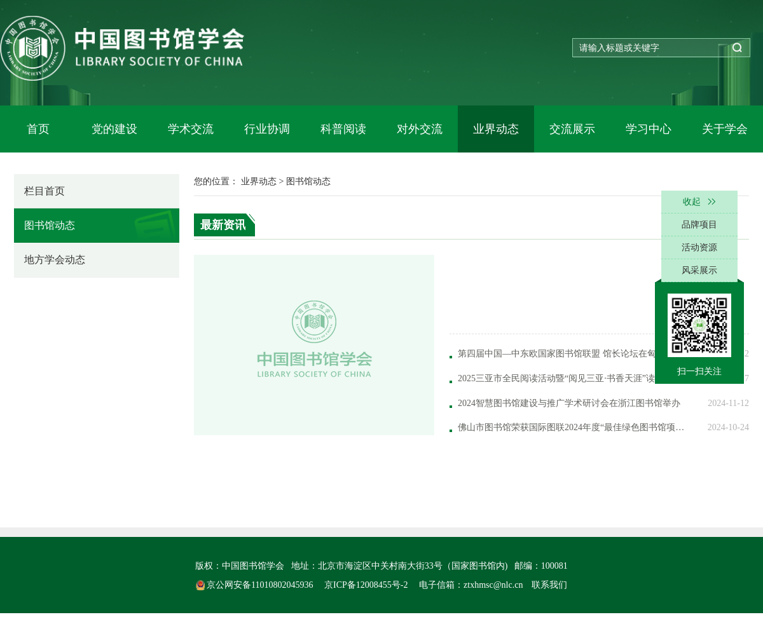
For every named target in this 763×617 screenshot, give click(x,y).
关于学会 (725, 129)
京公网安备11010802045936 (255, 585)
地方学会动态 (54, 259)
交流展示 (572, 129)
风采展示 (699, 270)
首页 (38, 129)
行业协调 (267, 129)
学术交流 (191, 129)
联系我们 (549, 585)
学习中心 (648, 129)
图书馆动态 (49, 225)
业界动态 (496, 129)
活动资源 (699, 247)
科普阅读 (343, 129)
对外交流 (420, 129)
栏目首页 (44, 191)
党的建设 (114, 129)
